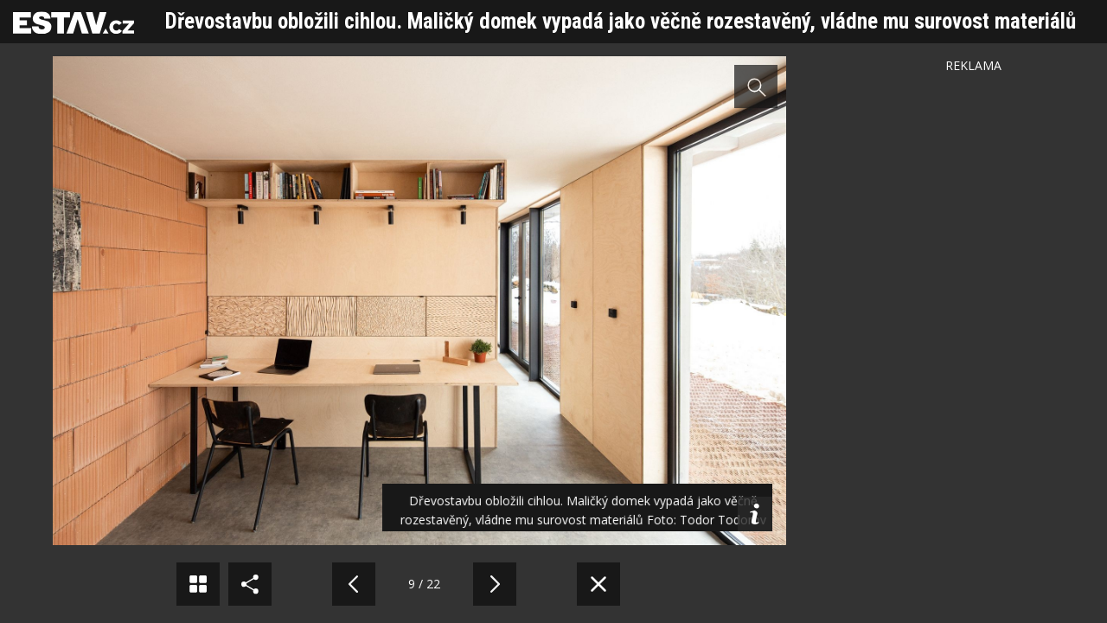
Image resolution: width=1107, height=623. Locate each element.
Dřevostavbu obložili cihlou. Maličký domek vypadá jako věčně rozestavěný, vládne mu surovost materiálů (620, 21)
